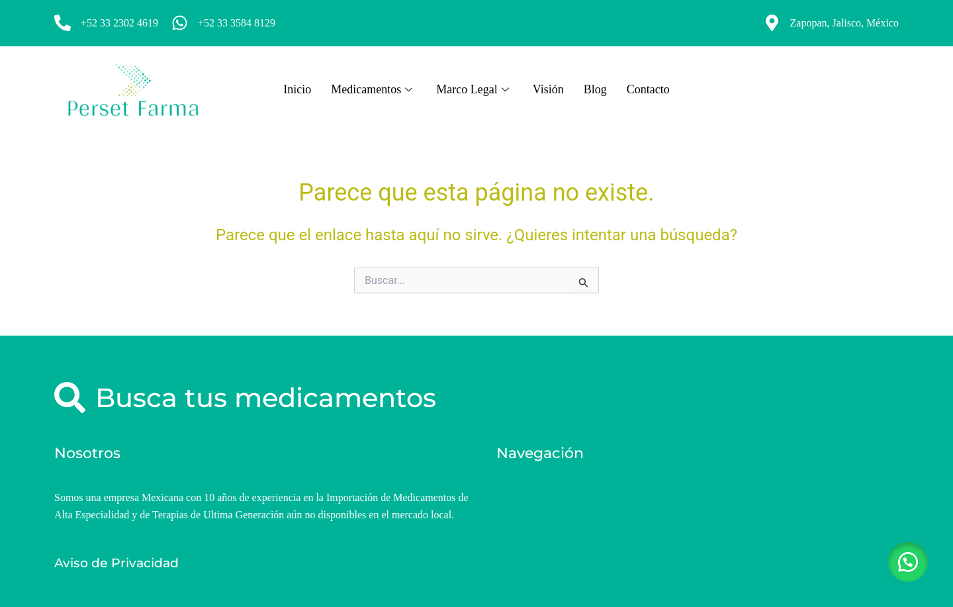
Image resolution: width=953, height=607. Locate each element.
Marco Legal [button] (472, 89)
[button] (907, 561)
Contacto (648, 89)
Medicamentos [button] (371, 89)
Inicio (297, 89)
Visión (548, 89)
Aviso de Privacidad (116, 563)
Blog (595, 89)
